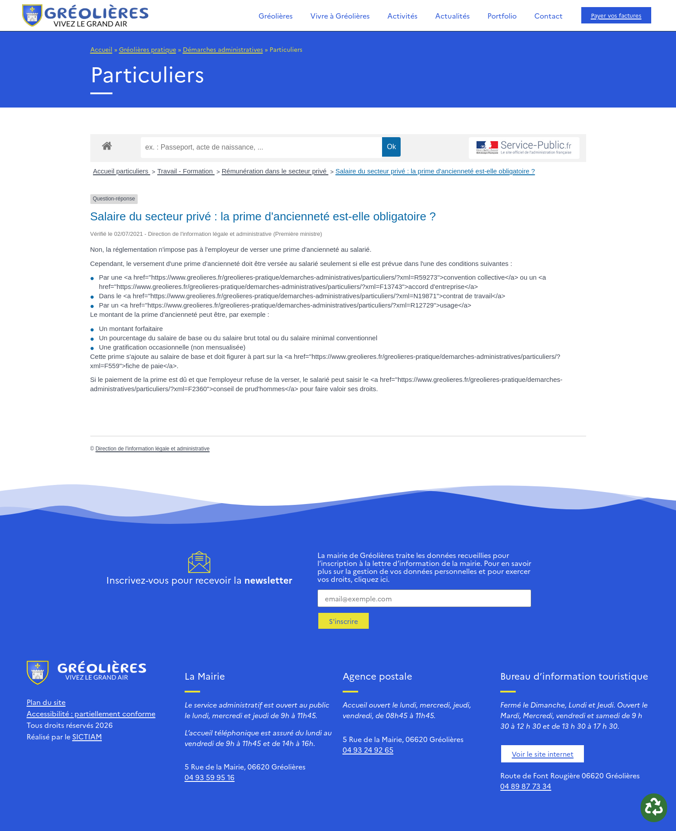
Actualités (452, 15)
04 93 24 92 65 (368, 749)
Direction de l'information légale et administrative (153, 449)
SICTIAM (87, 736)
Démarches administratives (223, 49)
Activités (402, 15)
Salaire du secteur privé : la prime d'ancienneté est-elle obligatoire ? (435, 171)
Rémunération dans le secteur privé (275, 171)
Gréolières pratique (147, 49)
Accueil (101, 49)
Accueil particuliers (121, 171)
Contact (548, 15)
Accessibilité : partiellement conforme (91, 713)
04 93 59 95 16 (210, 777)
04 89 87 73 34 (525, 786)
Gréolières (276, 15)
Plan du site (46, 702)
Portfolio (502, 15)
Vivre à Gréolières (340, 15)
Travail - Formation (185, 171)
